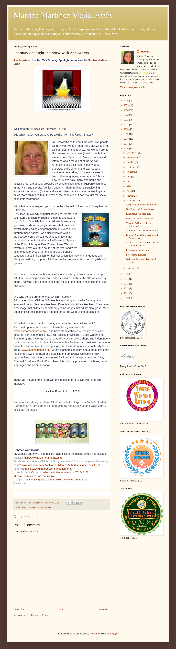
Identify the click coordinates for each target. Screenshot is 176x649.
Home (62, 609)
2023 (126, 115)
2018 (126, 139)
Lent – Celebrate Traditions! (139, 218)
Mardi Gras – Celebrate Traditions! (142, 230)
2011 (126, 293)
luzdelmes (145, 51)
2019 (126, 134)
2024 (126, 110)
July (129, 176)
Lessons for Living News (138, 250)
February (131, 200)
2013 (126, 283)
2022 (126, 119)
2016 (126, 148)
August (130, 172)
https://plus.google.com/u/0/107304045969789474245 (56, 479)
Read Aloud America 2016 (138, 214)
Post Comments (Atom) (38, 615)
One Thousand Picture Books (140, 209)
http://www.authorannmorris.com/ (43, 457)
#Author (25, 507)
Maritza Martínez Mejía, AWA (63, 15)
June (129, 181)
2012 (126, 288)
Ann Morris (20, 60)
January (131, 268)
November (132, 157)
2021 (126, 124)
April (129, 191)
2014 (126, 279)
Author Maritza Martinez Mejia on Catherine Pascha (142, 244)
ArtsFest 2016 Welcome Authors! (142, 204)
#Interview (34, 507)
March (130, 196)
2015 (126, 274)
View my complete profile (132, 87)
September (132, 167)
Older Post (104, 609)
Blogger (113, 633)
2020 (126, 129)
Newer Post (19, 609)
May (129, 186)
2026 (126, 100)
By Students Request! (136, 255)
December (132, 152)
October (131, 162)
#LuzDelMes (45, 507)
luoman (93, 633)
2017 (126, 143)
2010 (126, 298)
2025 (126, 105)
